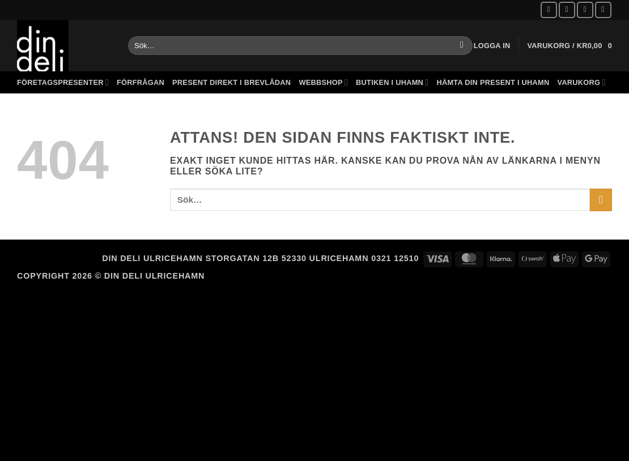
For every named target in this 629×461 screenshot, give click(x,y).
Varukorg (581, 82)
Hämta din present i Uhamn (492, 82)
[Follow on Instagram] (567, 10)
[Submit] (462, 46)
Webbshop (323, 82)
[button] (492, 46)
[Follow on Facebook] (549, 10)
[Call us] (603, 10)
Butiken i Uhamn (392, 82)
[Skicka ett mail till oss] (585, 10)
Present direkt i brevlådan (231, 82)
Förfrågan (140, 82)
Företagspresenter (63, 82)
